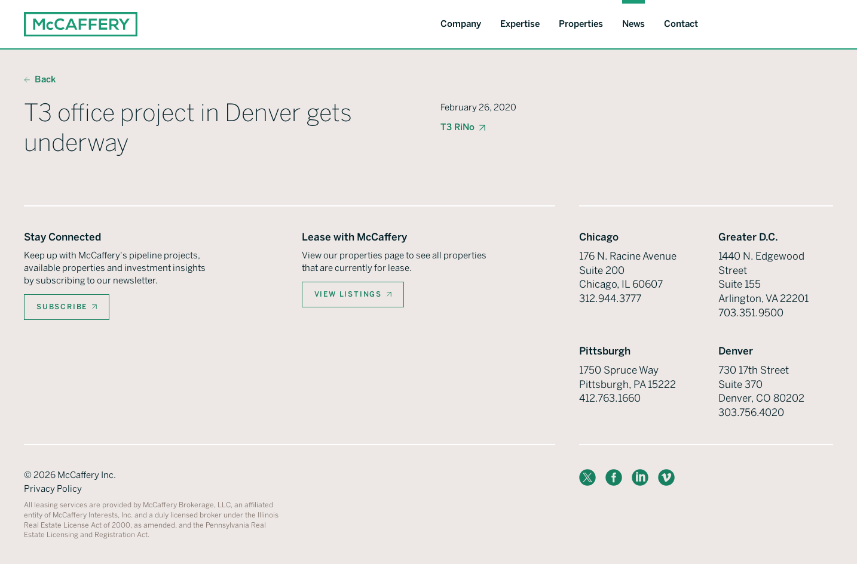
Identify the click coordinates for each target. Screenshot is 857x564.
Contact (681, 24)
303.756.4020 (751, 412)
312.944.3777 (610, 298)
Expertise (520, 24)
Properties (581, 24)
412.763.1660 (610, 398)
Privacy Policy (53, 488)
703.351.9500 (750, 313)
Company (460, 24)
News (633, 24)
